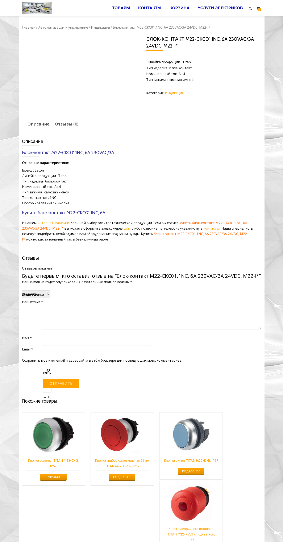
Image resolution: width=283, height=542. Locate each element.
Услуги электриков (220, 8)
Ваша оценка (33, 294)
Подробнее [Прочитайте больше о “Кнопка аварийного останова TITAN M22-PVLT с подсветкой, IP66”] (233, 477)
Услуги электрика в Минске (110, 530)
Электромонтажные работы (172, 530)
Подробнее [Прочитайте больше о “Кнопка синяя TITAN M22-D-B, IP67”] (171, 471)
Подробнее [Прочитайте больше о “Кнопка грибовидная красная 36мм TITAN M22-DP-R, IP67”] (110, 471)
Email (27, 349)
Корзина (179, 8)
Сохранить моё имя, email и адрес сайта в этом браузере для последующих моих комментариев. (102, 360)
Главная (28, 27)
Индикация (100, 27)
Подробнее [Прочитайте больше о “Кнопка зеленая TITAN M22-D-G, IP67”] (49, 471)
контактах (212, 228)
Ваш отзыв (32, 302)
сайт (127, 228)
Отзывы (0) (66, 124)
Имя (27, 338)
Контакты (148, 8)
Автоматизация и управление (63, 27)
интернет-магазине (53, 223)
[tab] (38, 124)
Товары (119, 8)
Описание (38, 124)
